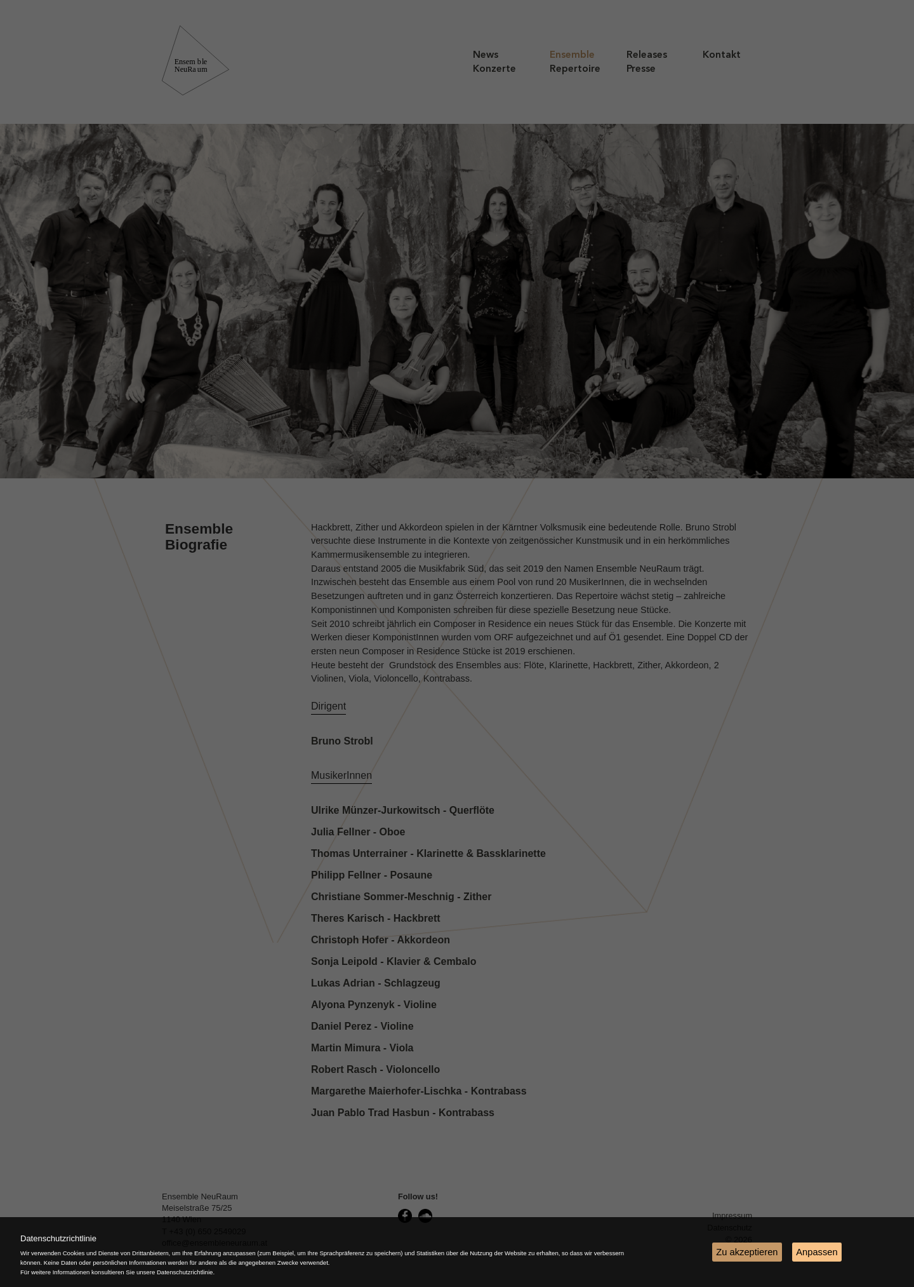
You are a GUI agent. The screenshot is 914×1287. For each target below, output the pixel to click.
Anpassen (816, 1252)
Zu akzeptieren (747, 1252)
